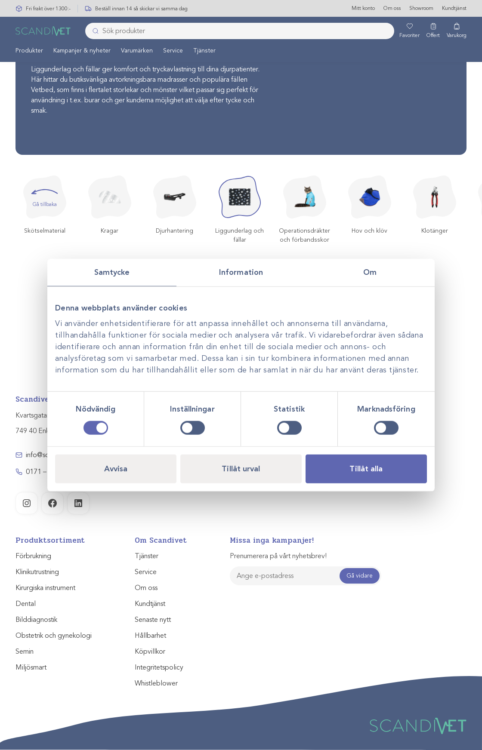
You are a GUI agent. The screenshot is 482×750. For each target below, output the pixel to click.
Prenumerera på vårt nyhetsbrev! (278, 556)
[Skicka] (93, 31)
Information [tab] (241, 272)
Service (173, 51)
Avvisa (116, 468)
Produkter (29, 51)
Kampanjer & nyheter (82, 51)
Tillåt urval (241, 468)
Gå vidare (359, 575)
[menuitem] (29, 51)
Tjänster (204, 51)
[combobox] (239, 31)
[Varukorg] (457, 31)
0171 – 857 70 (47, 471)
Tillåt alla (366, 468)
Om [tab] (370, 272)
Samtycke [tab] (112, 272)
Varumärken (137, 51)
